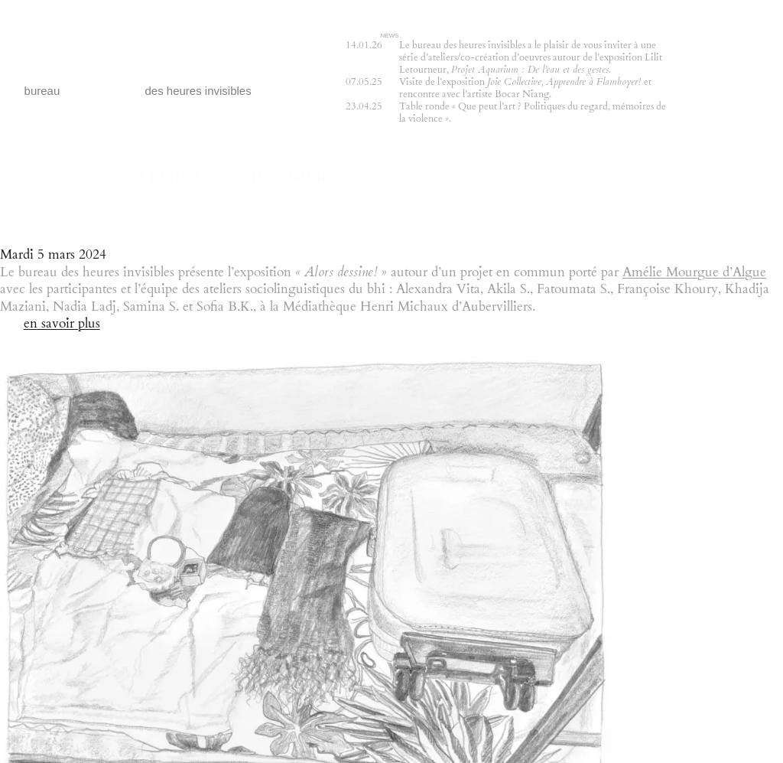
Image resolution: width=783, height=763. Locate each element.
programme (296, 175)
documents (433, 175)
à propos (169, 175)
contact (554, 175)
